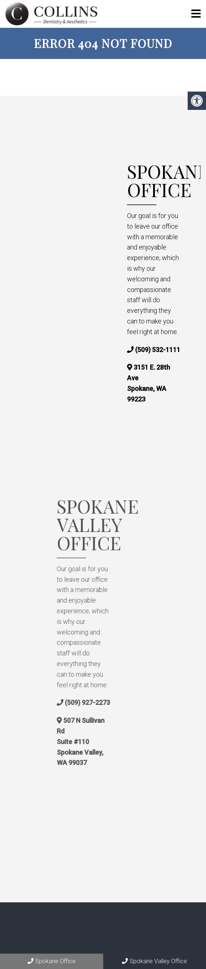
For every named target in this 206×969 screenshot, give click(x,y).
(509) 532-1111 (157, 350)
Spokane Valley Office (154, 961)
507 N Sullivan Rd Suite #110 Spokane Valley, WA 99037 (101, 741)
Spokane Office (52, 961)
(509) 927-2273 (108, 702)
